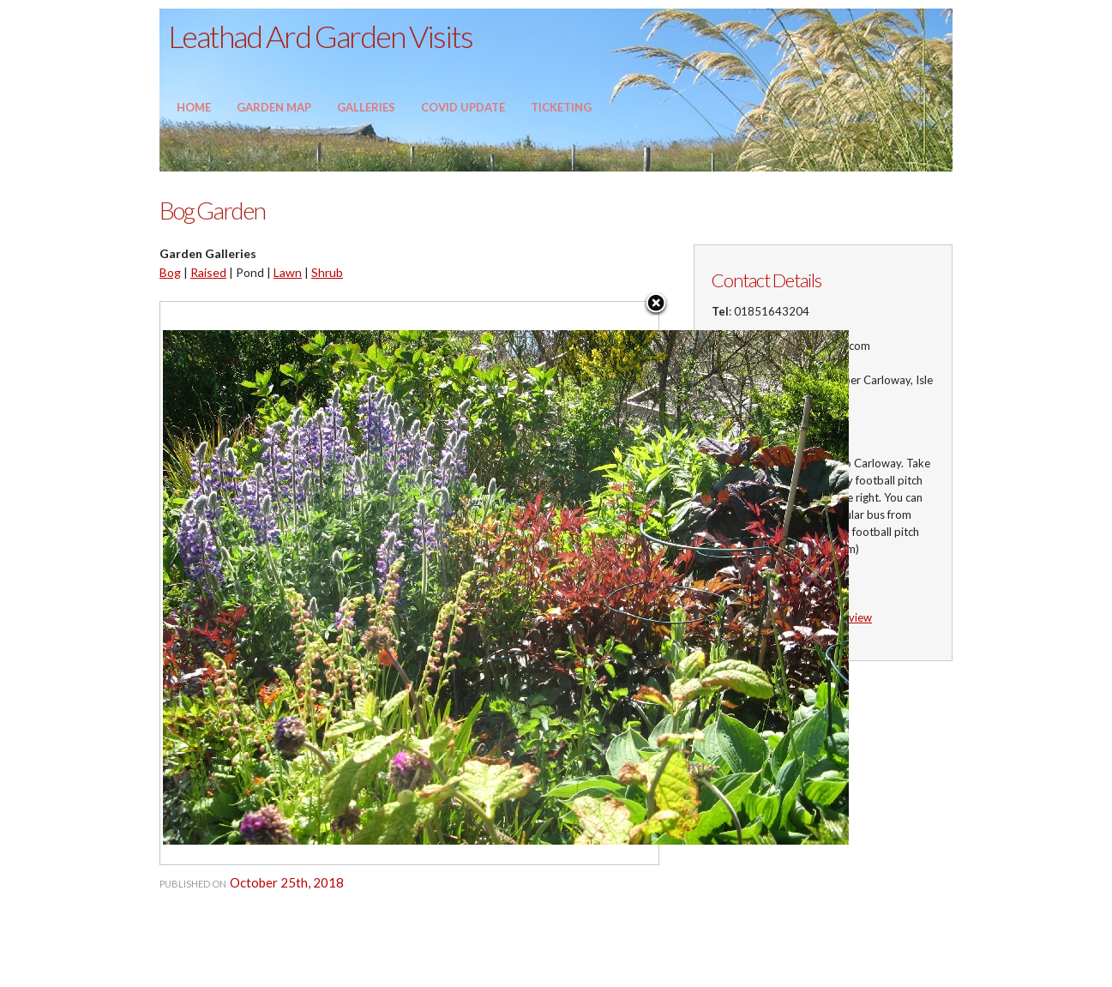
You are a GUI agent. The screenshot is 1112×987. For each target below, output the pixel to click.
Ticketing (561, 107)
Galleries (366, 107)
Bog (170, 272)
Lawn (287, 272)
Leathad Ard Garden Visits (320, 36)
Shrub (327, 272)
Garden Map (274, 107)
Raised (208, 272)
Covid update (463, 107)
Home (194, 107)
